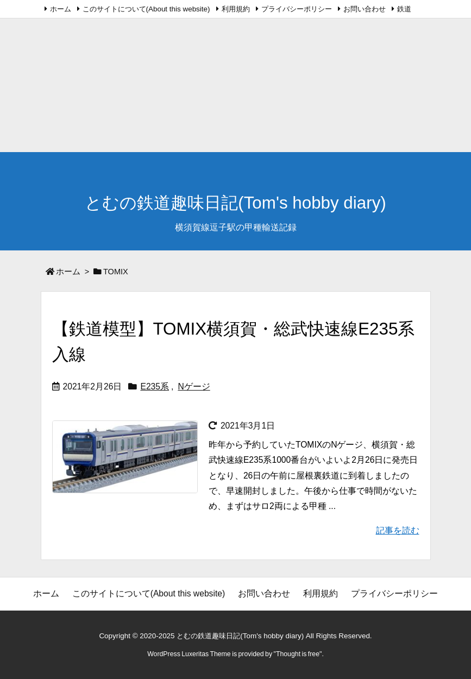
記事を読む (397, 530)
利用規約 (236, 9)
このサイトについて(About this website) (146, 9)
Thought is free (297, 654)
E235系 (154, 386)
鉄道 (404, 9)
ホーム (60, 9)
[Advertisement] (235, 76)
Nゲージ (194, 386)
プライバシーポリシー (296, 9)
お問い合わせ (364, 9)
